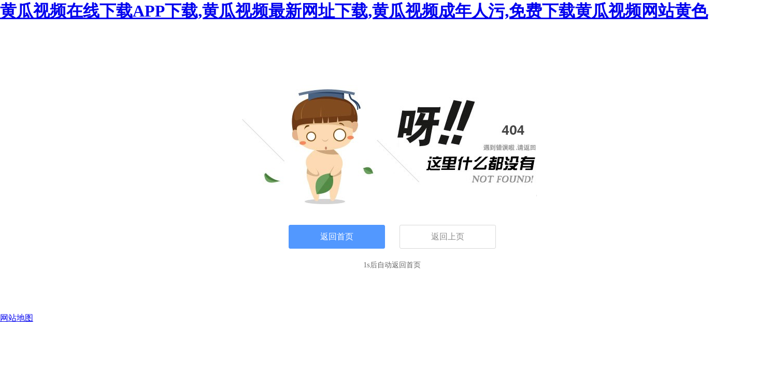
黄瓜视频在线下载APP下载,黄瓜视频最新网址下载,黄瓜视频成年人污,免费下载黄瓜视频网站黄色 (354, 11)
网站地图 (16, 317)
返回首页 (336, 236)
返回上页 (447, 236)
